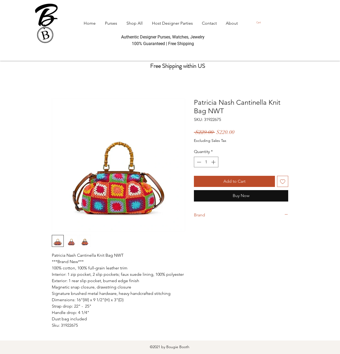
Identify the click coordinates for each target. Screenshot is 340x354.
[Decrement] (198, 162)
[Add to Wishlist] (282, 181)
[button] (260, 22)
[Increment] (214, 162)
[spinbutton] (206, 162)
